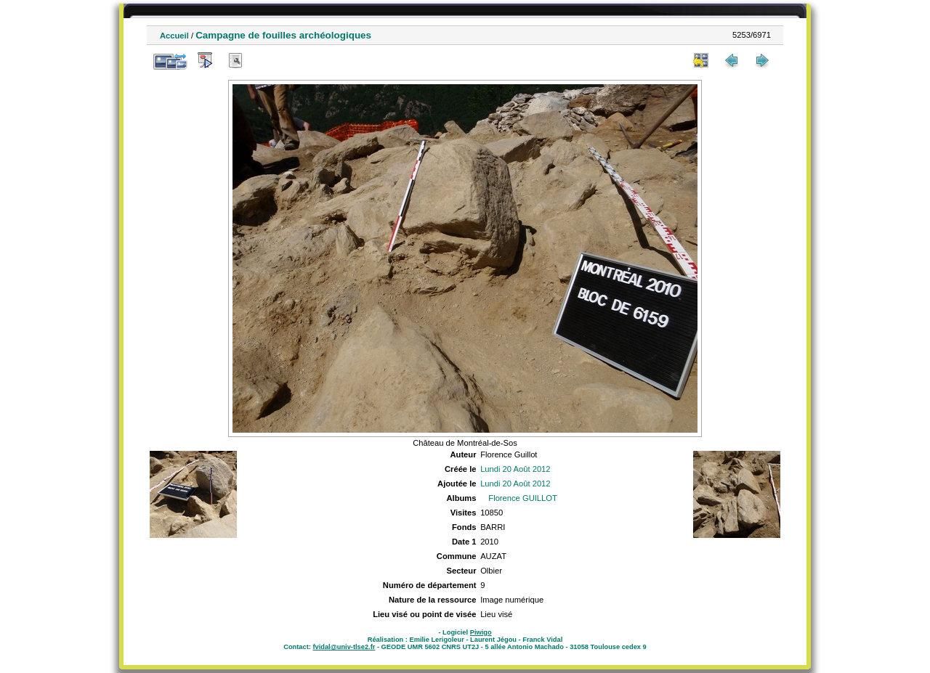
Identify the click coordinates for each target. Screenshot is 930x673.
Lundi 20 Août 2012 (515, 469)
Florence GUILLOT (522, 498)
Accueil (174, 35)
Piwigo (481, 632)
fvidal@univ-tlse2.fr (343, 646)
